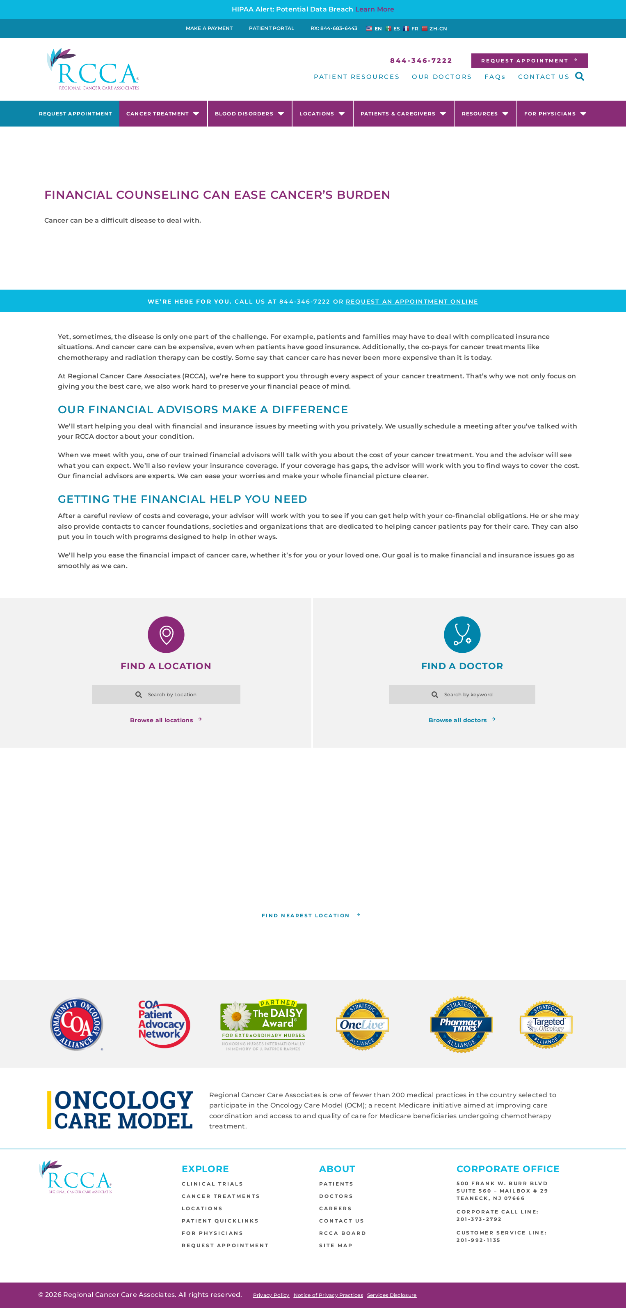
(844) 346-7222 (365, 878)
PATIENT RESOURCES (357, 77)
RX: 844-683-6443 (334, 28)
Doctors (336, 1196)
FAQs (495, 77)
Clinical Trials (213, 1184)
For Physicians (555, 113)
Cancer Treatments (221, 1196)
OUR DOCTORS (442, 77)
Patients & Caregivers (404, 113)
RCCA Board (343, 1233)
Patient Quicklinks (220, 1221)
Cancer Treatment (163, 113)
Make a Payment (209, 28)
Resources (485, 113)
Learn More (375, 9)
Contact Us (342, 1221)
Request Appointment (75, 114)
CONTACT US (543, 77)
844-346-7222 (304, 301)
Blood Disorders (250, 113)
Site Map (336, 1245)
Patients (336, 1184)
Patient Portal (271, 28)
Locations (322, 113)
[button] (579, 76)
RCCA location (324, 888)
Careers (335, 1208)
